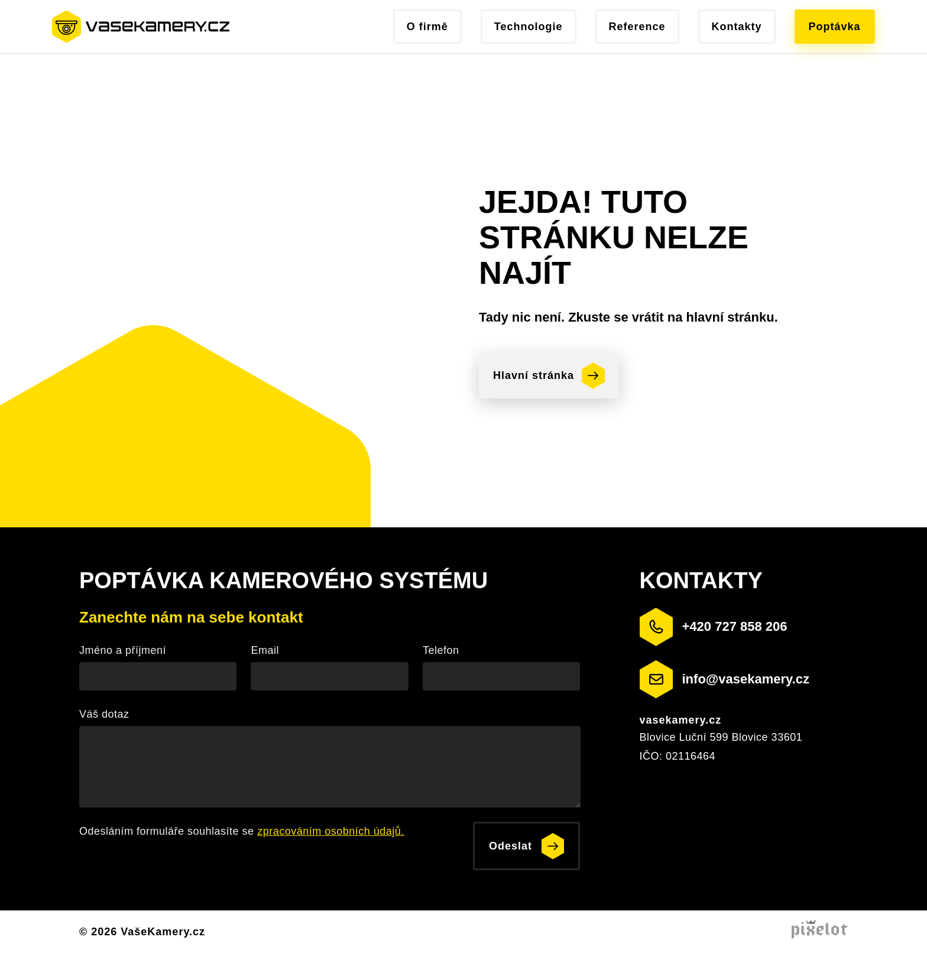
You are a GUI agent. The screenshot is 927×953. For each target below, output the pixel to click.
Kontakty (737, 27)
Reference (637, 27)
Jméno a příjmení (122, 650)
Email (265, 650)
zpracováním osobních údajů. (330, 831)
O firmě (427, 27)
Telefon (441, 650)
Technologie (528, 27)
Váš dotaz (104, 714)
